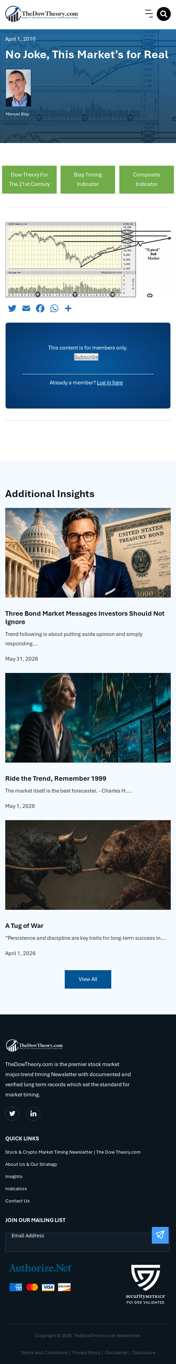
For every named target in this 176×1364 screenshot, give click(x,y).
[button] (148, 14)
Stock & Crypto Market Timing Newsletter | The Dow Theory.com (73, 1152)
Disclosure (143, 1353)
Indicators (16, 1189)
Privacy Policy (86, 1353)
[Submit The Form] (160, 1235)
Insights (13, 1176)
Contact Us (17, 1201)
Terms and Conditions (44, 1353)
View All (88, 979)
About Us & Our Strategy (31, 1164)
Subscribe (86, 356)
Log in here (110, 382)
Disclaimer (116, 1353)
